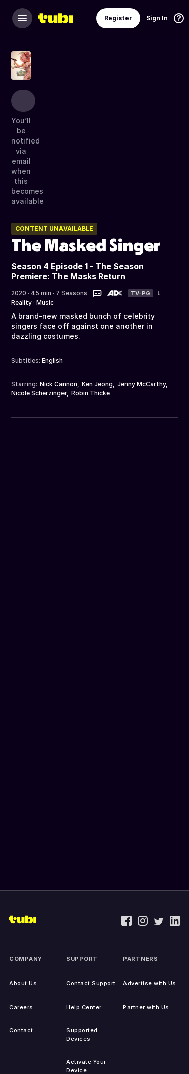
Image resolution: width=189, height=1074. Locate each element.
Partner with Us (146, 1007)
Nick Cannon (58, 384)
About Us (23, 983)
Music (45, 302)
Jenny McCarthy (141, 384)
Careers (21, 1007)
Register (118, 18)
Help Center (84, 1007)
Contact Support (91, 983)
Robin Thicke (90, 393)
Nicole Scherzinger (39, 393)
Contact (21, 1030)
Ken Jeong (97, 384)
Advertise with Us (149, 983)
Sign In (157, 18)
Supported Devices (82, 1034)
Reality (21, 302)
